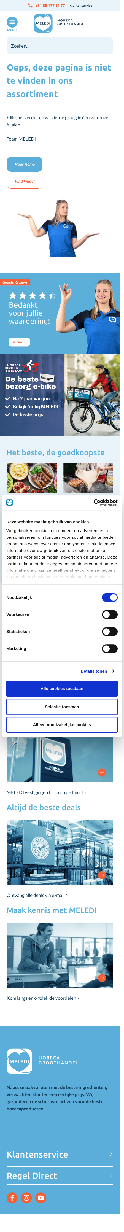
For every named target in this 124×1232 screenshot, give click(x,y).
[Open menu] (11, 25)
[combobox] (60, 45)
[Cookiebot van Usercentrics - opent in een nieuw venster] (93, 502)
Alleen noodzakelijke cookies (62, 724)
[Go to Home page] (60, 23)
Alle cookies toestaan (62, 688)
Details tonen (94, 671)
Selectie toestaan (62, 706)
